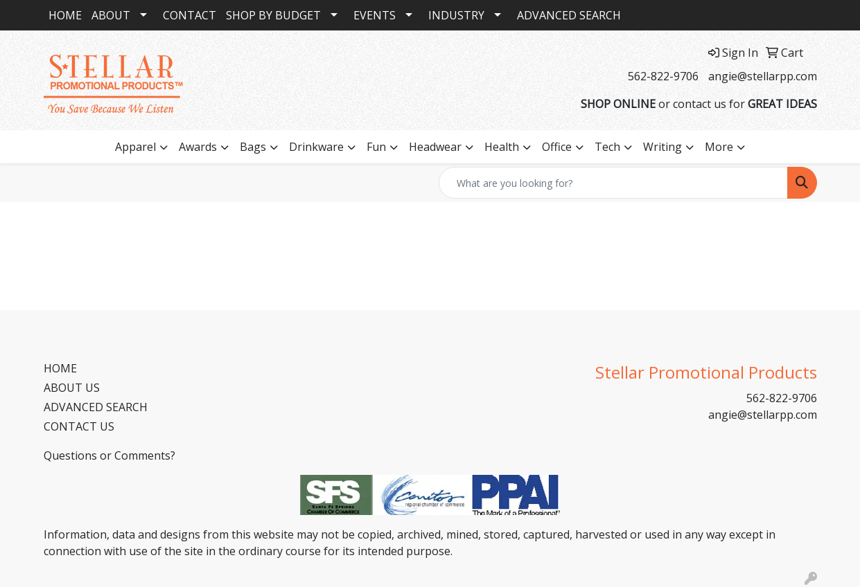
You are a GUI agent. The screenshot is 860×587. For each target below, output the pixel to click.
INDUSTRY (456, 15)
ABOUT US (72, 387)
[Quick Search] (613, 183)
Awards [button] (198, 146)
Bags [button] (253, 146)
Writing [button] (662, 146)
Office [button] (557, 146)
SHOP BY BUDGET (273, 15)
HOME (65, 15)
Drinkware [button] (316, 146)
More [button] (719, 146)
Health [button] (501, 146)
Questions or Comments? (109, 455)
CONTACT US (79, 426)
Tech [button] (607, 146)
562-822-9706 (663, 76)
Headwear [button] (435, 146)
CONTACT (189, 15)
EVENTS (374, 15)
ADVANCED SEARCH (569, 15)
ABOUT (110, 15)
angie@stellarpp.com (762, 76)
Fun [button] (376, 146)
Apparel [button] (135, 146)
